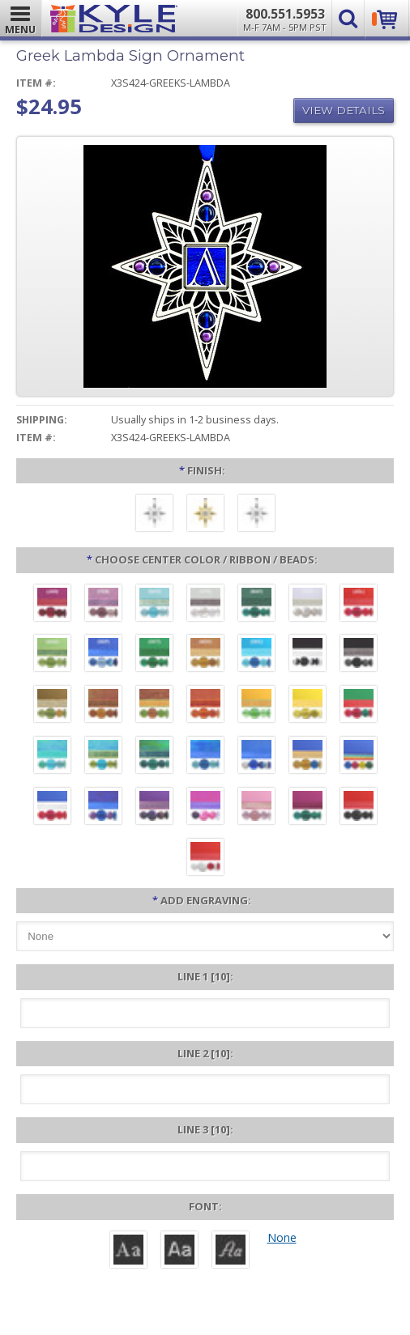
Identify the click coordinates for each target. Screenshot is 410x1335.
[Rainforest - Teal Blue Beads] (154, 757)
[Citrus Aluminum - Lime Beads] (256, 706)
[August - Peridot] (52, 655)
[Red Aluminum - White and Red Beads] (205, 859)
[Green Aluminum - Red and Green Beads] (358, 706)
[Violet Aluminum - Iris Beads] (154, 808)
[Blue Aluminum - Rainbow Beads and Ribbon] (358, 757)
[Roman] (128, 1251)
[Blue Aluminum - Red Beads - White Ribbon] (52, 808)
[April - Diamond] (205, 605)
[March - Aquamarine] (154, 605)
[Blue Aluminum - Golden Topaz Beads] (307, 757)
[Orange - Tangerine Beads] (205, 706)
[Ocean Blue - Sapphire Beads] (205, 757)
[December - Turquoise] (256, 655)
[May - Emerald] (256, 605)
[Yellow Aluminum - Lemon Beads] (307, 706)
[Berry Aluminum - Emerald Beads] (307, 808)
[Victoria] (230, 1251)
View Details (343, 110)
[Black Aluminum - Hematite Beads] (358, 655)
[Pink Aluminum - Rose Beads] (256, 808)
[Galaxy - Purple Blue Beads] (103, 808)
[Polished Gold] (205, 515)
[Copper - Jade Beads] (154, 706)
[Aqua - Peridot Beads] (103, 757)
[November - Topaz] (205, 655)
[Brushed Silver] (154, 515)
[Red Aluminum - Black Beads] (358, 808)
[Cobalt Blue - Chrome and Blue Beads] (256, 757)
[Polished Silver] (256, 515)
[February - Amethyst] (103, 605)
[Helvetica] (179, 1251)
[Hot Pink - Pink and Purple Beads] (205, 808)
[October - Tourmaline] (154, 655)
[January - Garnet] (52, 605)
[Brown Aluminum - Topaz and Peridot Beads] (52, 706)
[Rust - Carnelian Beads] (103, 706)
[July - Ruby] (358, 605)
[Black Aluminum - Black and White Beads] (307, 655)
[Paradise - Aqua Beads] (52, 757)
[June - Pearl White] (307, 605)
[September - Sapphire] (103, 655)
